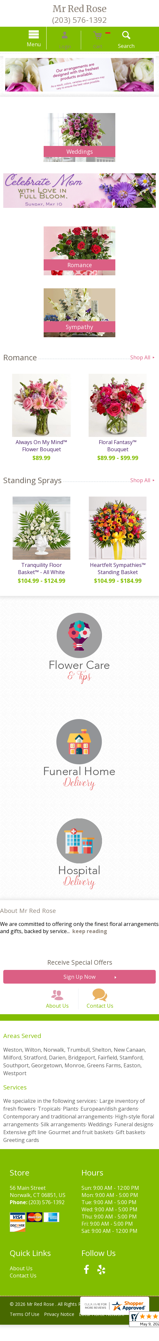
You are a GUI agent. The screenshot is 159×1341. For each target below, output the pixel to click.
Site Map (24, 1337)
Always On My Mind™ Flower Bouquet (39, 449)
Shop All (143, 357)
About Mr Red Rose (28, 917)
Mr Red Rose (79, 8)
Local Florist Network (109, 1330)
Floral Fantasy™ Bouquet (119, 445)
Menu (44, 44)
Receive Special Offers (79, 968)
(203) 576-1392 (79, 19)
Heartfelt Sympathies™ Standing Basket (119, 575)
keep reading (89, 937)
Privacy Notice (64, 1330)
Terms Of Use (26, 1330)
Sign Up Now (79, 983)
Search (116, 46)
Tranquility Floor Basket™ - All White (39, 575)
